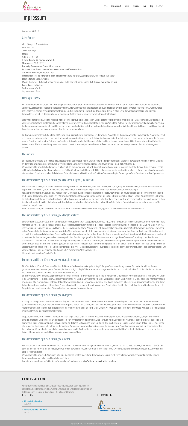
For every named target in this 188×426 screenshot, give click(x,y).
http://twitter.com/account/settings (95, 361)
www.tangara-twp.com (109, 81)
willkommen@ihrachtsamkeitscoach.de (40, 59)
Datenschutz (114, 424)
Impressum (107, 424)
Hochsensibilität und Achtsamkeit (35, 409)
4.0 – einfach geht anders (33, 401)
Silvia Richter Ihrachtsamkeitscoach (93, 424)
